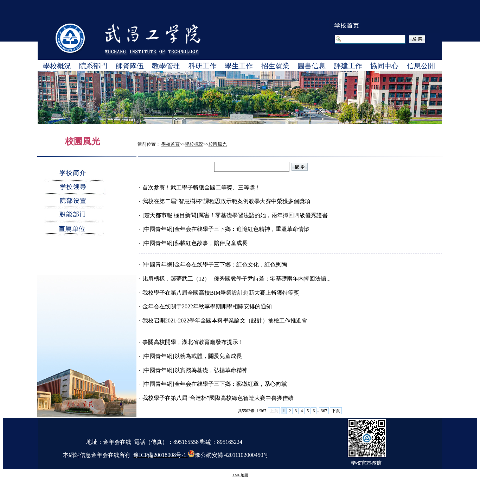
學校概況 (57, 66)
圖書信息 (311, 66)
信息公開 (421, 66)
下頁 (336, 410)
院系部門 (93, 66)
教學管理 (166, 66)
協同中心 (384, 66)
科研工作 (202, 66)
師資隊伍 (130, 66)
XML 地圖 (240, 475)
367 (324, 410)
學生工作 (239, 66)
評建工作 (348, 66)
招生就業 (275, 66)
